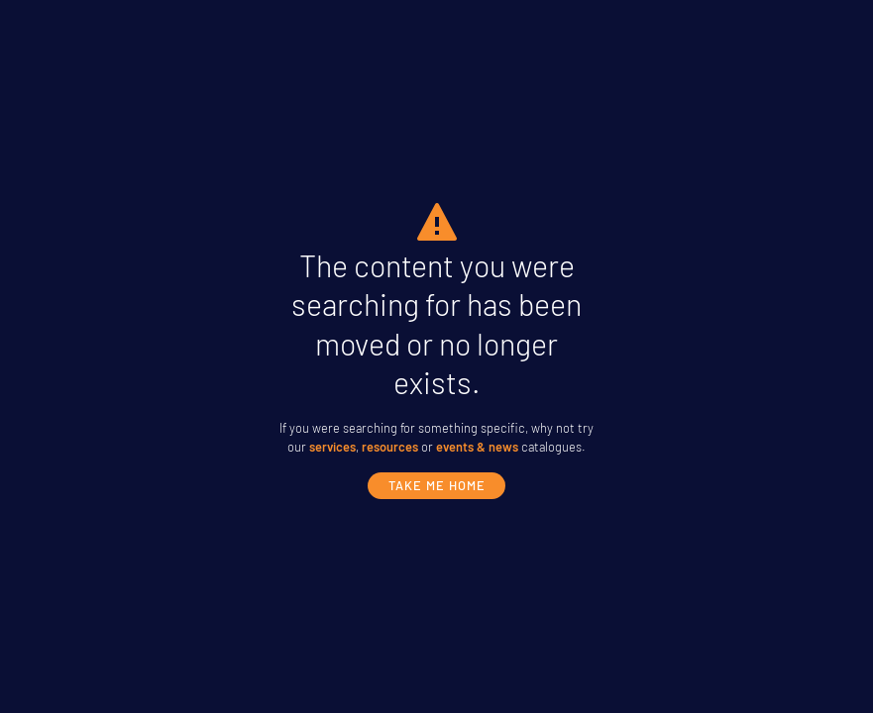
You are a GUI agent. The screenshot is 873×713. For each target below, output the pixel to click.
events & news (477, 447)
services (332, 447)
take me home (437, 485)
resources (390, 447)
